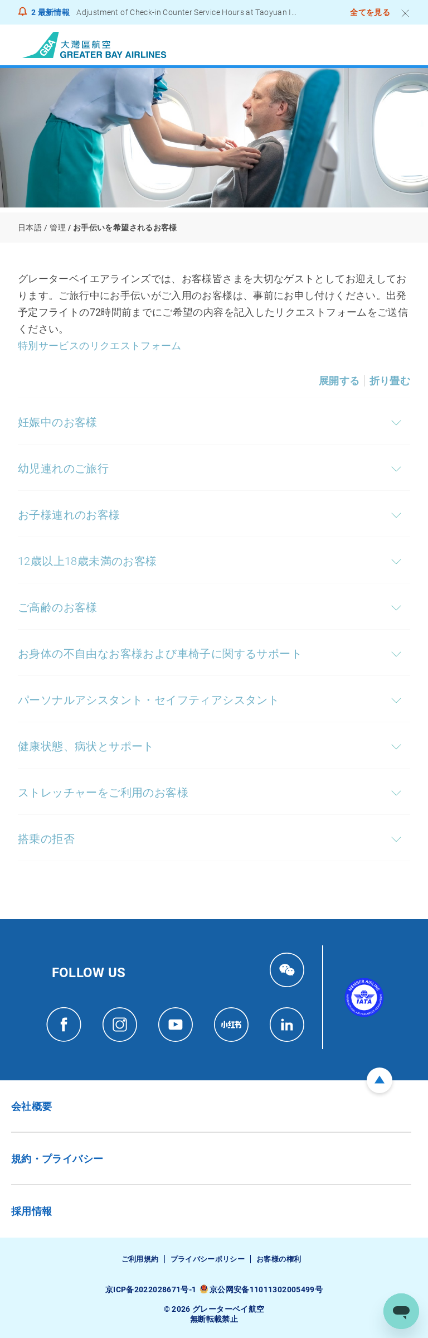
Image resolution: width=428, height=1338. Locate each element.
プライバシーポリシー (208, 1259)
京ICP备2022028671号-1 (150, 1289)
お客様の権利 (278, 1259)
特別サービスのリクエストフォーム (100, 345)
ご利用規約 (140, 1259)
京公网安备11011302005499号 (266, 1289)
